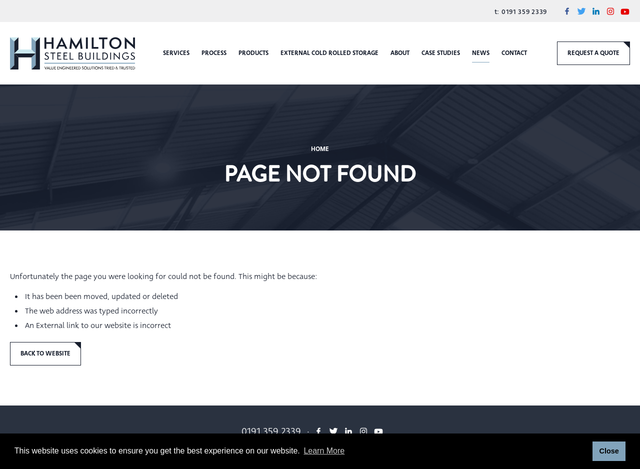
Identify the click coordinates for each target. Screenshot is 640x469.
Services (176, 53)
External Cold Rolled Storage (329, 53)
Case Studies (441, 53)
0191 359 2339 (523, 11)
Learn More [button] (324, 450)
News (481, 53)
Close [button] (608, 451)
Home (320, 149)
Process (214, 53)
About (400, 53)
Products (253, 53)
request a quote (594, 53)
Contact (514, 53)
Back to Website (45, 353)
